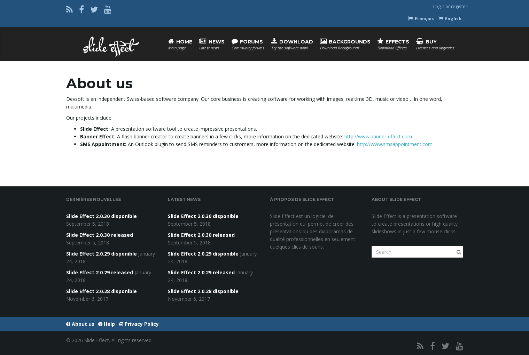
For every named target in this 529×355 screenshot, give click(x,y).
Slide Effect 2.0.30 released (99, 235)
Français (421, 19)
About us (80, 324)
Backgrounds (345, 44)
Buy (435, 44)
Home (180, 44)
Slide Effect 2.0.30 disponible (101, 216)
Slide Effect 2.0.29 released (99, 272)
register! (459, 6)
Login (438, 6)
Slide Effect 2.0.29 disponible (101, 253)
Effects (393, 44)
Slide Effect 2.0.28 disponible (101, 291)
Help (106, 324)
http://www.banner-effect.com (378, 136)
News (212, 44)
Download (292, 44)
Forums (248, 44)
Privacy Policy (139, 324)
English (449, 19)
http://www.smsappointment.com (395, 144)
